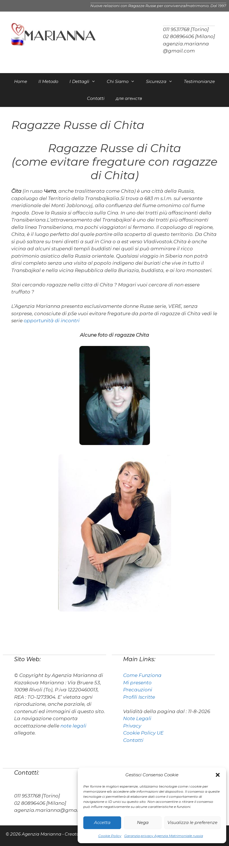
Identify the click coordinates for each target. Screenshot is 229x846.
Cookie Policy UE (143, 733)
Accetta (102, 822)
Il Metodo (48, 81)
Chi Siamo (123, 81)
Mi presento (137, 682)
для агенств (129, 98)
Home (20, 81)
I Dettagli (85, 81)
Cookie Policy (109, 836)
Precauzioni (137, 689)
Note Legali (137, 718)
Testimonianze (199, 81)
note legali (73, 726)
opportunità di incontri (52, 320)
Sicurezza (162, 81)
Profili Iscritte (139, 697)
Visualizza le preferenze (192, 822)
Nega (143, 822)
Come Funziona (142, 675)
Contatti (95, 98)
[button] (218, 775)
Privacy (132, 726)
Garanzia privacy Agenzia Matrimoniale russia (163, 836)
